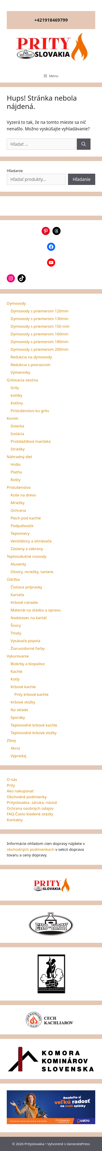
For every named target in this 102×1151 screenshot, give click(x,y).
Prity (11, 785)
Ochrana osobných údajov (30, 808)
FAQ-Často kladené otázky (30, 814)
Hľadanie (15, 170)
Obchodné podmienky (27, 796)
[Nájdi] (84, 144)
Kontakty (15, 819)
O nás (12, 779)
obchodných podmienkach (30, 849)
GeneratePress (78, 1144)
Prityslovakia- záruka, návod (32, 802)
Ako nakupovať (20, 790)
